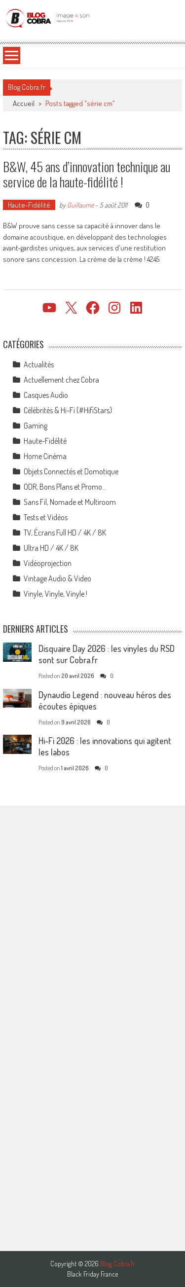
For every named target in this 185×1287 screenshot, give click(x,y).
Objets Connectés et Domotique (71, 471)
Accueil (24, 103)
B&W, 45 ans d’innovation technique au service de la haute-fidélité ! (86, 174)
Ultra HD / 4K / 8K (51, 548)
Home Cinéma (45, 456)
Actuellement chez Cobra (61, 380)
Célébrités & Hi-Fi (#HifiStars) (68, 410)
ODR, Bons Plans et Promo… (65, 487)
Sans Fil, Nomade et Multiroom (70, 502)
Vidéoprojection (48, 563)
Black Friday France (92, 1274)
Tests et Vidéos (46, 517)
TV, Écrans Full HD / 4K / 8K (65, 532)
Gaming (35, 425)
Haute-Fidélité (29, 205)
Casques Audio (46, 395)
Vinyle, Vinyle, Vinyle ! (55, 594)
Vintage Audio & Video (57, 578)
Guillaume (80, 205)
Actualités (39, 364)
